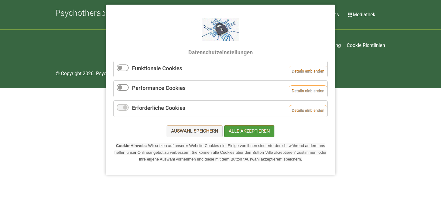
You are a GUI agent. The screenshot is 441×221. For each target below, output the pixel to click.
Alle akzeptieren (249, 131)
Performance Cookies (159, 88)
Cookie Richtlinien (366, 45)
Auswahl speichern (194, 131)
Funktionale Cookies (157, 68)
